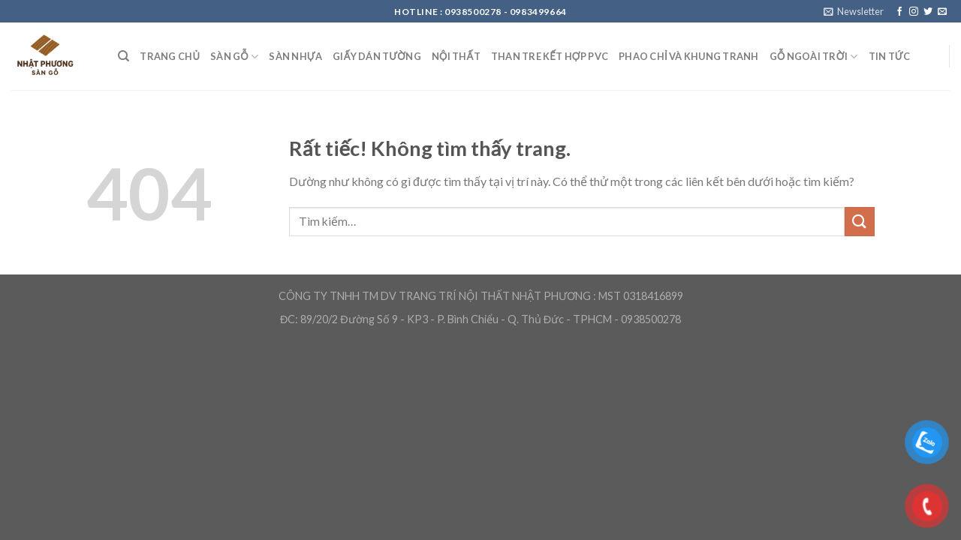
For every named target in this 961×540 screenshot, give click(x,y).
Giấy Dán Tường (377, 56)
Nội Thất (456, 56)
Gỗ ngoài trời (814, 57)
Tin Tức (890, 56)
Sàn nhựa (295, 56)
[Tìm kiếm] (123, 56)
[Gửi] (860, 221)
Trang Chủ (170, 56)
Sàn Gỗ (234, 57)
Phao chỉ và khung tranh (688, 56)
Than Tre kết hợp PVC (549, 56)
